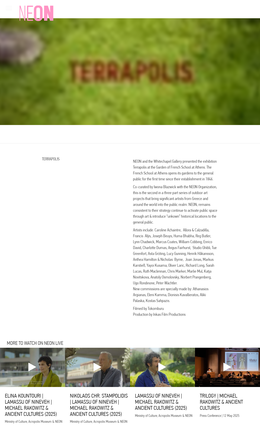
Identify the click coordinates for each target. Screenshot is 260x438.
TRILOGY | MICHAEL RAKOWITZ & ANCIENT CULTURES (221, 402)
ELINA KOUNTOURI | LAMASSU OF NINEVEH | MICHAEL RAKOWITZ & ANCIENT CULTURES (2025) (31, 405)
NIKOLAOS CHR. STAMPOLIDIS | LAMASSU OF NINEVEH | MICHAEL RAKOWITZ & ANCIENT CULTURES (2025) (99, 405)
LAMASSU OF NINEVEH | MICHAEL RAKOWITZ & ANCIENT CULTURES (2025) (161, 402)
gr (248, 7)
